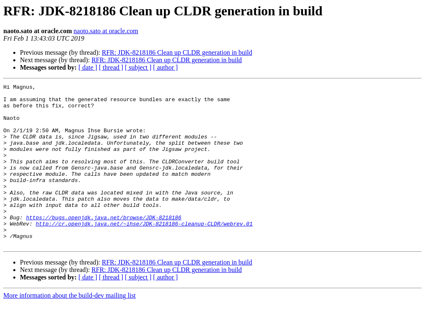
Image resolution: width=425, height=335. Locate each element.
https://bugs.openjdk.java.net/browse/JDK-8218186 (103, 244)
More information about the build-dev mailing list (69, 327)
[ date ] (87, 67)
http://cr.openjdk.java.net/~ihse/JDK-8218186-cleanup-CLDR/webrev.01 (144, 252)
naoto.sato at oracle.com (105, 30)
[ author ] (165, 67)
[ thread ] (111, 67)
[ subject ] (138, 67)
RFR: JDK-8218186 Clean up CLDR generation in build (177, 52)
